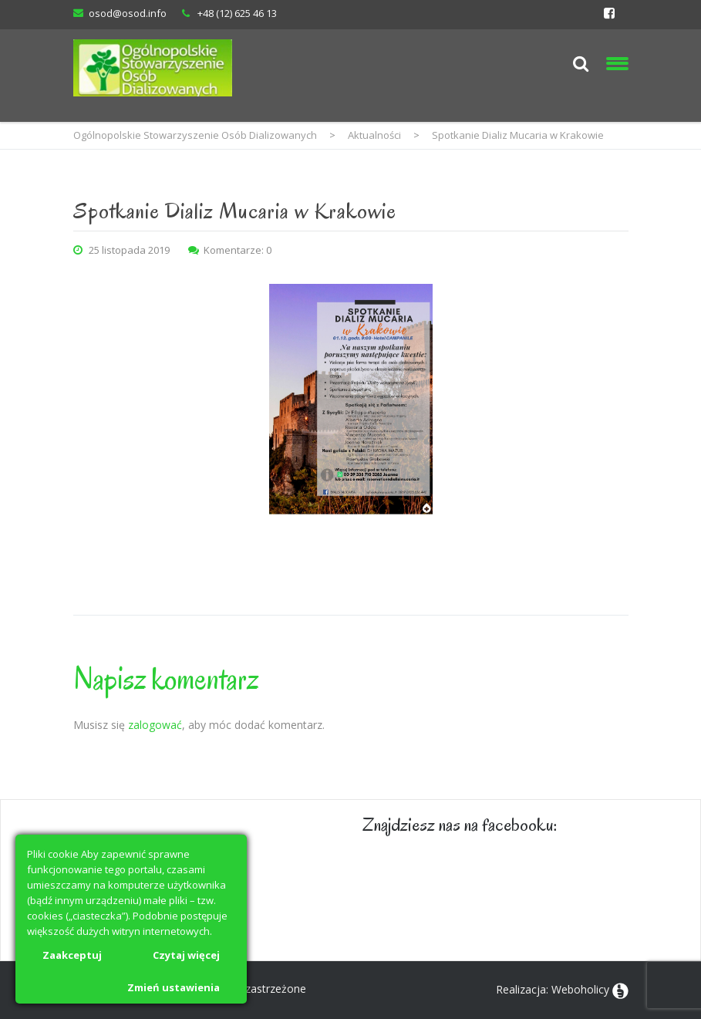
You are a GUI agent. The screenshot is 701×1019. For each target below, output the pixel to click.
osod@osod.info (128, 13)
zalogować (155, 724)
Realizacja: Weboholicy (552, 990)
